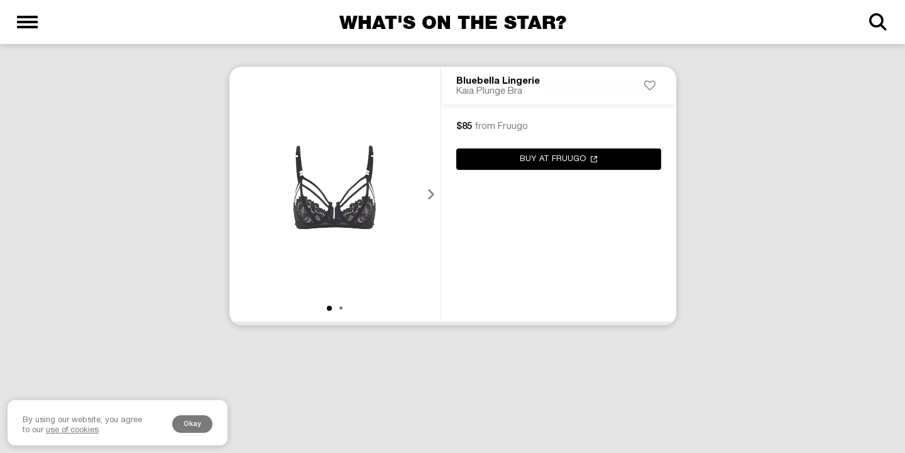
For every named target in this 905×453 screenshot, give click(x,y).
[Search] (877, 22)
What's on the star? (452, 22)
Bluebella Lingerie (498, 81)
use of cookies (72, 430)
